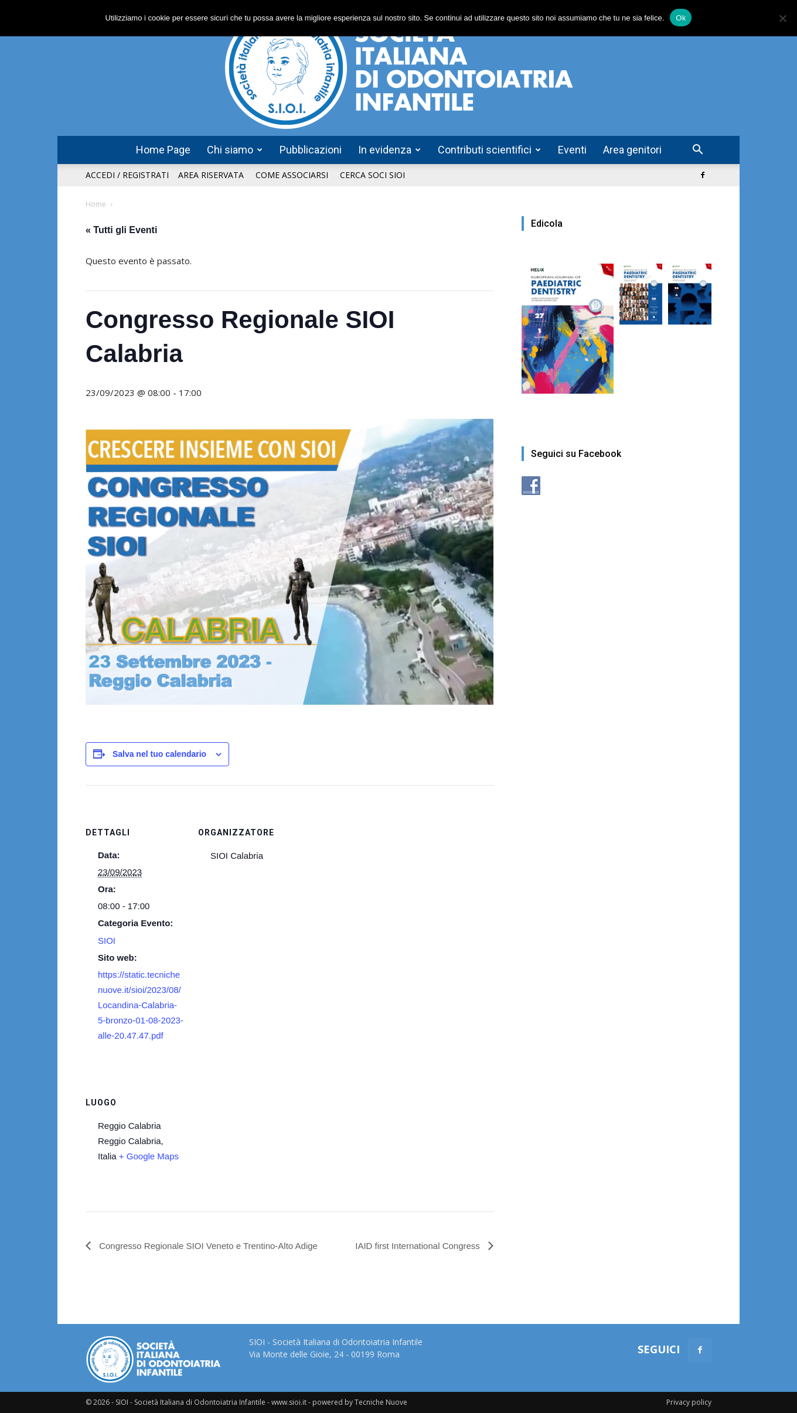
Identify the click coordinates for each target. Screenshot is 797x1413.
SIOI (106, 941)
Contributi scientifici (489, 150)
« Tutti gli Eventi (121, 230)
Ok (681, 17)
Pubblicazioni (311, 150)
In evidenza (389, 150)
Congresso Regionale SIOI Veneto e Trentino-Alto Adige (207, 1246)
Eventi (572, 150)
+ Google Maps (149, 1156)
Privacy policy (688, 1402)
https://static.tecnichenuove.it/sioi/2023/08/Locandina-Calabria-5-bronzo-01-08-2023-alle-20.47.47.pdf (140, 1005)
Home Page (163, 150)
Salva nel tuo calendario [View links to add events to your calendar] (159, 754)
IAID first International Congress (418, 1246)
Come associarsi (292, 174)
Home (96, 204)
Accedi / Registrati (127, 174)
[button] (697, 150)
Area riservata (211, 174)
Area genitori (632, 150)
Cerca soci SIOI (372, 174)
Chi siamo (235, 150)
